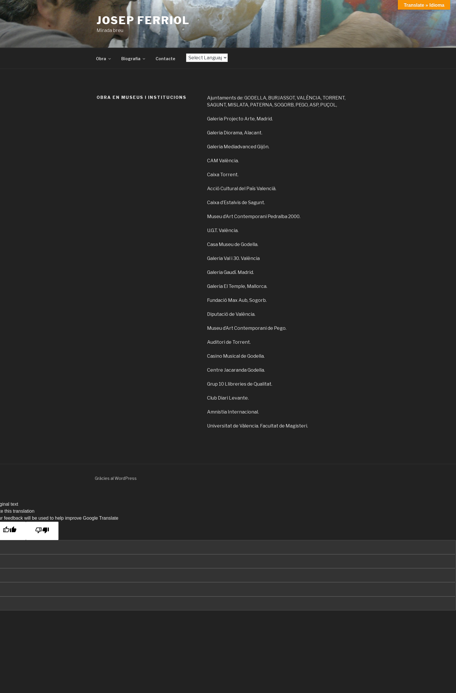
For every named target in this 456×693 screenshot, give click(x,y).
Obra (104, 58)
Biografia (133, 58)
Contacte (165, 58)
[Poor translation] (42, 531)
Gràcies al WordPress (116, 478)
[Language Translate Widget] (207, 58)
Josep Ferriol (143, 20)
